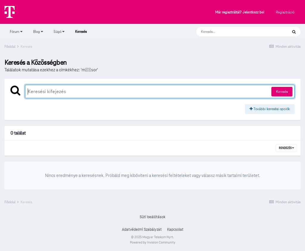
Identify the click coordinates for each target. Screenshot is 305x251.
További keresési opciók (270, 109)
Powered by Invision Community (152, 242)
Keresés (81, 34)
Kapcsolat (175, 229)
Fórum (16, 31)
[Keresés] (236, 31)
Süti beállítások (152, 217)
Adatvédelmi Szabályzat (142, 229)
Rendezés (286, 148)
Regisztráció (285, 12)
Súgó (59, 31)
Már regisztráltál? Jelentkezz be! (239, 12)
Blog (38, 31)
